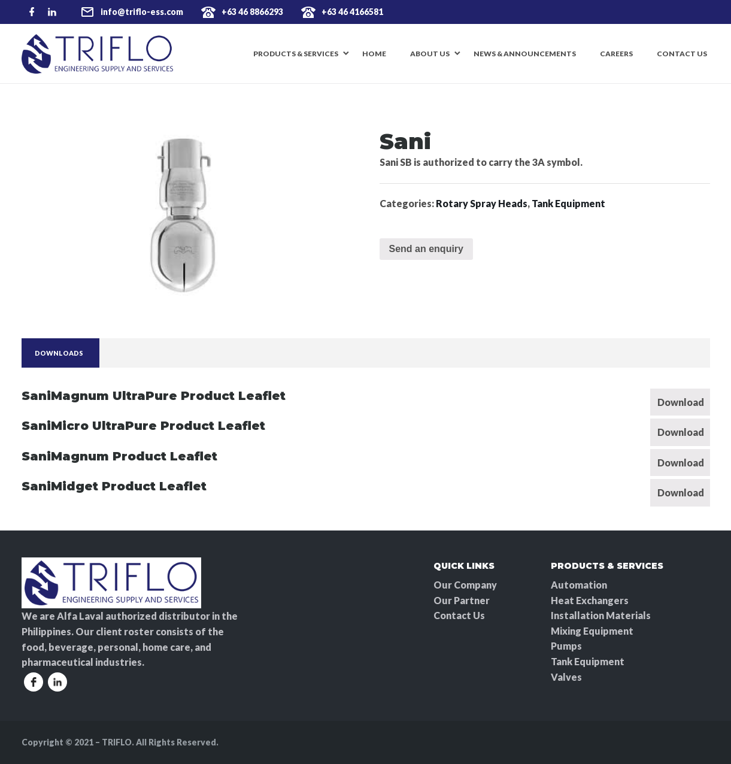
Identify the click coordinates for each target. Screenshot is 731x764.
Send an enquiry (426, 249)
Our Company (465, 584)
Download (680, 402)
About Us (430, 53)
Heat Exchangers (590, 600)
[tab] (59, 353)
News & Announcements (525, 53)
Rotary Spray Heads (481, 203)
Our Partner (461, 600)
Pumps (566, 645)
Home (374, 53)
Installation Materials (601, 615)
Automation (579, 584)
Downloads (59, 353)
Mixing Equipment (592, 630)
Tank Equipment (568, 203)
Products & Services (295, 53)
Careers (616, 53)
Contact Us (682, 53)
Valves (566, 677)
